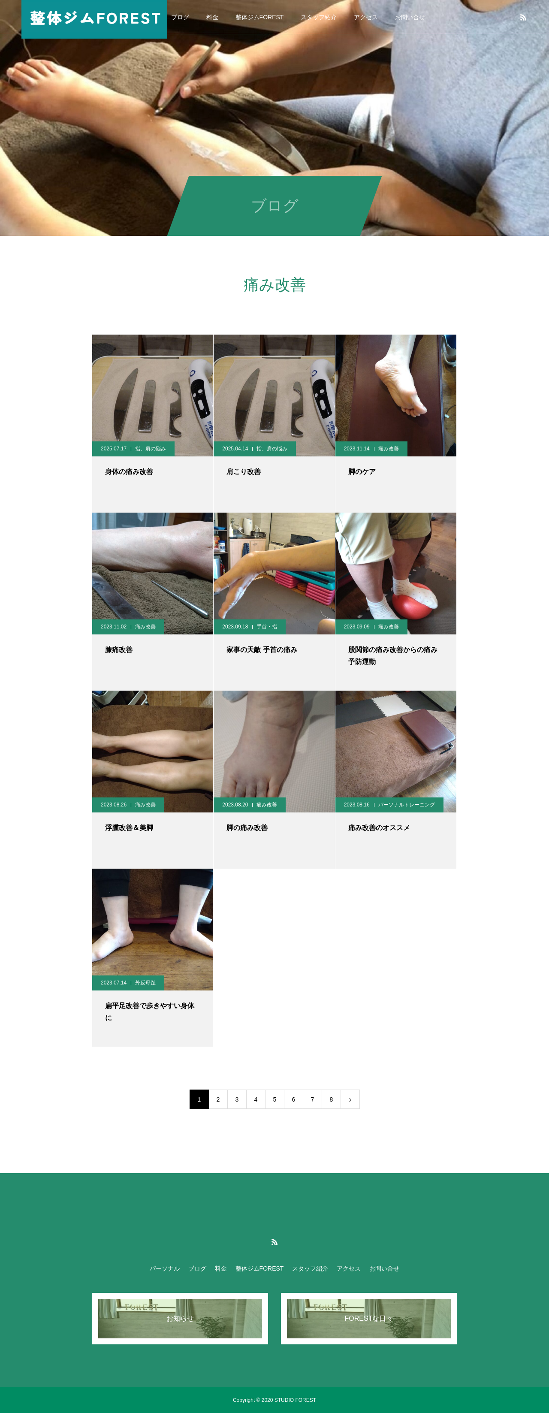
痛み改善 (388, 449)
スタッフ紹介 (319, 17)
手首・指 (266, 627)
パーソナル (165, 1268)
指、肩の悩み (150, 449)
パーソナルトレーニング (406, 805)
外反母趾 (145, 983)
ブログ (180, 17)
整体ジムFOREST (259, 17)
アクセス (366, 17)
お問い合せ (410, 17)
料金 (212, 17)
